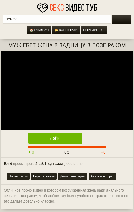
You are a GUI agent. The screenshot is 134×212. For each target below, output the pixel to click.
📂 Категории (66, 30)
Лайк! (55, 138)
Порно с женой (44, 176)
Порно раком (18, 176)
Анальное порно (103, 176)
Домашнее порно (72, 176)
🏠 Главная (39, 30)
